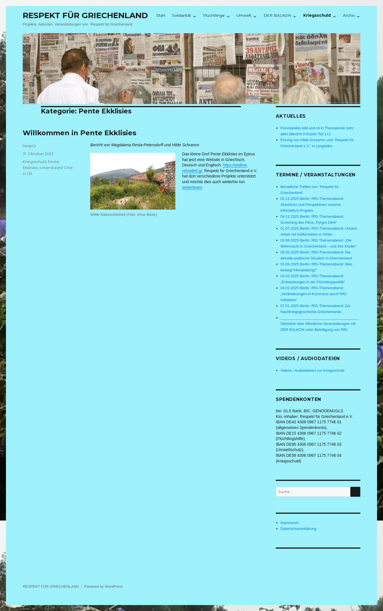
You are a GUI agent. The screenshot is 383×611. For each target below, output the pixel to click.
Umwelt (244, 15)
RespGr (29, 145)
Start (160, 15)
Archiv (349, 15)
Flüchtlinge (214, 15)
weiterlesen (192, 187)
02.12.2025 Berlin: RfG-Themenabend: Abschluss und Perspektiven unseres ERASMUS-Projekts (312, 204)
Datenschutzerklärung (298, 529)
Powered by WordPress (103, 586)
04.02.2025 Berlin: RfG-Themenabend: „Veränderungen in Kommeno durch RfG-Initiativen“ (314, 294)
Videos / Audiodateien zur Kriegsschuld (312, 370)
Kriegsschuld (317, 15)
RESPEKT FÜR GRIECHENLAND (85, 15)
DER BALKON (277, 15)
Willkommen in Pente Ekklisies (79, 133)
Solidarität (181, 15)
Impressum (290, 523)
